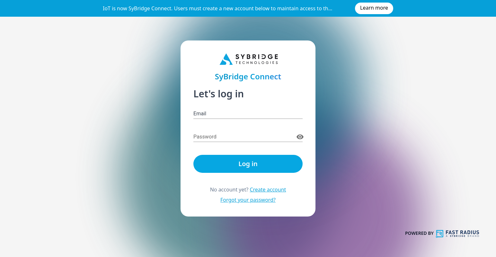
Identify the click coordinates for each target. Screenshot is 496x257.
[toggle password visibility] (300, 136)
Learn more (374, 7)
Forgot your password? (248, 199)
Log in (247, 163)
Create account (268, 189)
